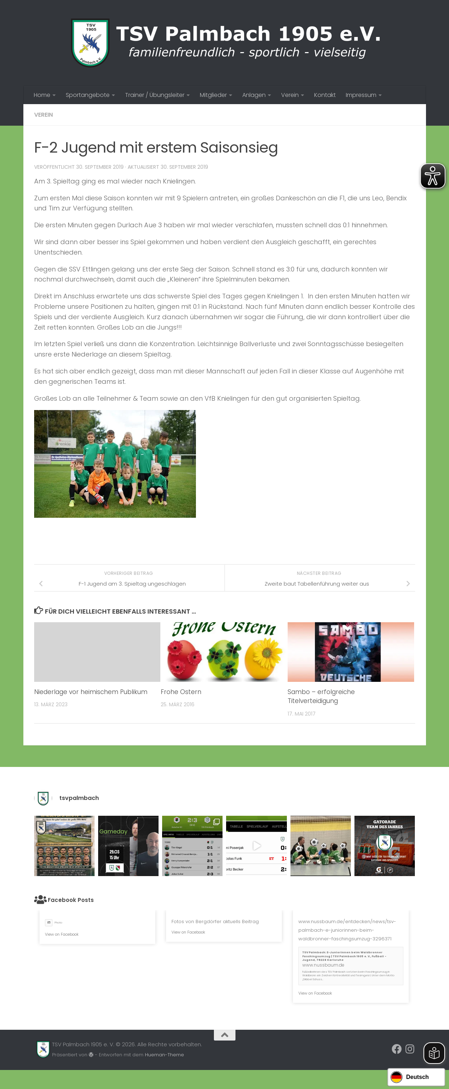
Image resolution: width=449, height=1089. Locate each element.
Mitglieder (213, 95)
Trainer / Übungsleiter (154, 95)
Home (42, 95)
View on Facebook (62, 934)
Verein (290, 95)
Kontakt (325, 95)
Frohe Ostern (181, 692)
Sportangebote (88, 95)
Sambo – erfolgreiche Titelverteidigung (321, 697)
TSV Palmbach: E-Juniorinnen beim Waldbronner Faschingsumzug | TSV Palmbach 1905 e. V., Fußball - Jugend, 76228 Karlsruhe (344, 956)
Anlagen (254, 95)
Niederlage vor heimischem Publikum (90, 692)
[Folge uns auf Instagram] (410, 1049)
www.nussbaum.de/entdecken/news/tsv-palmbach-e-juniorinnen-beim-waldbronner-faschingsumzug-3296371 (347, 930)
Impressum (361, 95)
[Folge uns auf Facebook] (397, 1049)
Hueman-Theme (164, 1054)
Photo (53, 923)
